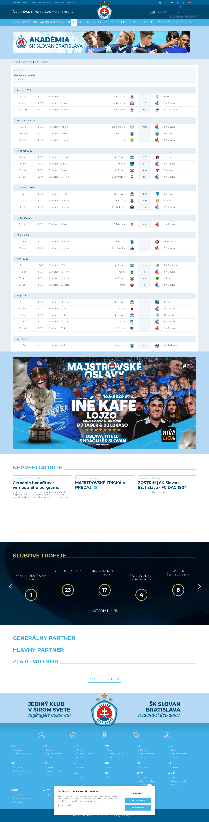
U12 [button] (111, 22)
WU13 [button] (179, 22)
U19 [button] (74, 22)
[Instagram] (177, 2)
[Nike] (104, 645)
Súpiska (18, 70)
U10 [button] (123, 22)
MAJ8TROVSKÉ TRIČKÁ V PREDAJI (100, 505)
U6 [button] (145, 22)
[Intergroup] (81, 668)
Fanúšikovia (34, 498)
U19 (37, 62)
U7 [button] (140, 22)
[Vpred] (199, 586)
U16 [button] (87, 22)
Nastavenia (138, 794)
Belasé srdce (58, 2)
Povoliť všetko (138, 808)
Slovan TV (159, 498)
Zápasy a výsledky (22, 753)
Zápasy (45, 62)
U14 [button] (99, 22)
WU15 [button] (170, 22)
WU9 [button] (188, 22)
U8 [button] (134, 22)
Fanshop (70, 2)
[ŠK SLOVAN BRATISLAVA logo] (58, 12)
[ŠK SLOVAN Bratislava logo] (104, 10)
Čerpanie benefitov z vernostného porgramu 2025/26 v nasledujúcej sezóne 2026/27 (36, 505)
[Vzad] (10, 586)
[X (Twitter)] (165, 2)
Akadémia (26, 62)
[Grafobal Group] (127, 668)
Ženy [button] (153, 22)
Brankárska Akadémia (48, 22)
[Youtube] (171, 2)
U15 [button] (93, 22)
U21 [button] (68, 22)
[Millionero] (127, 656)
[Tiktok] (183, 2)
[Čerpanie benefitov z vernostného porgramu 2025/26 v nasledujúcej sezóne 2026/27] (42, 485)
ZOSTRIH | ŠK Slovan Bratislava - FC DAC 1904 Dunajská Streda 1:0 (162, 505)
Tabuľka (18, 79)
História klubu (104, 611)
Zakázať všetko (138, 801)
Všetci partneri (104, 679)
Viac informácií (64, 805)
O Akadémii (22, 22)
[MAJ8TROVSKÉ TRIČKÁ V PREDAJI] (104, 485)
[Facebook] (160, 2)
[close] (149, 786)
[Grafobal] (81, 656)
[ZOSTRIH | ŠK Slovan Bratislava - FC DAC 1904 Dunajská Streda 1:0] (167, 485)
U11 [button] (117, 22)
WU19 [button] (161, 22)
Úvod (15, 62)
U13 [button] (105, 22)
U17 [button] (80, 22)
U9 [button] (129, 22)
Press (24, 2)
